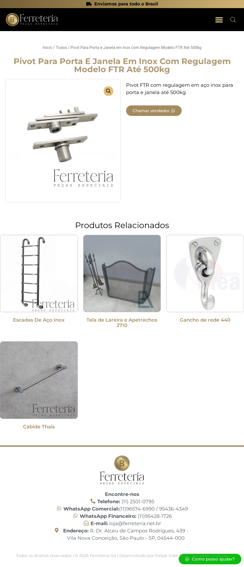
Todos (61, 47)
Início (47, 47)
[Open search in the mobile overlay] (233, 19)
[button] (219, 20)
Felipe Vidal (167, 555)
